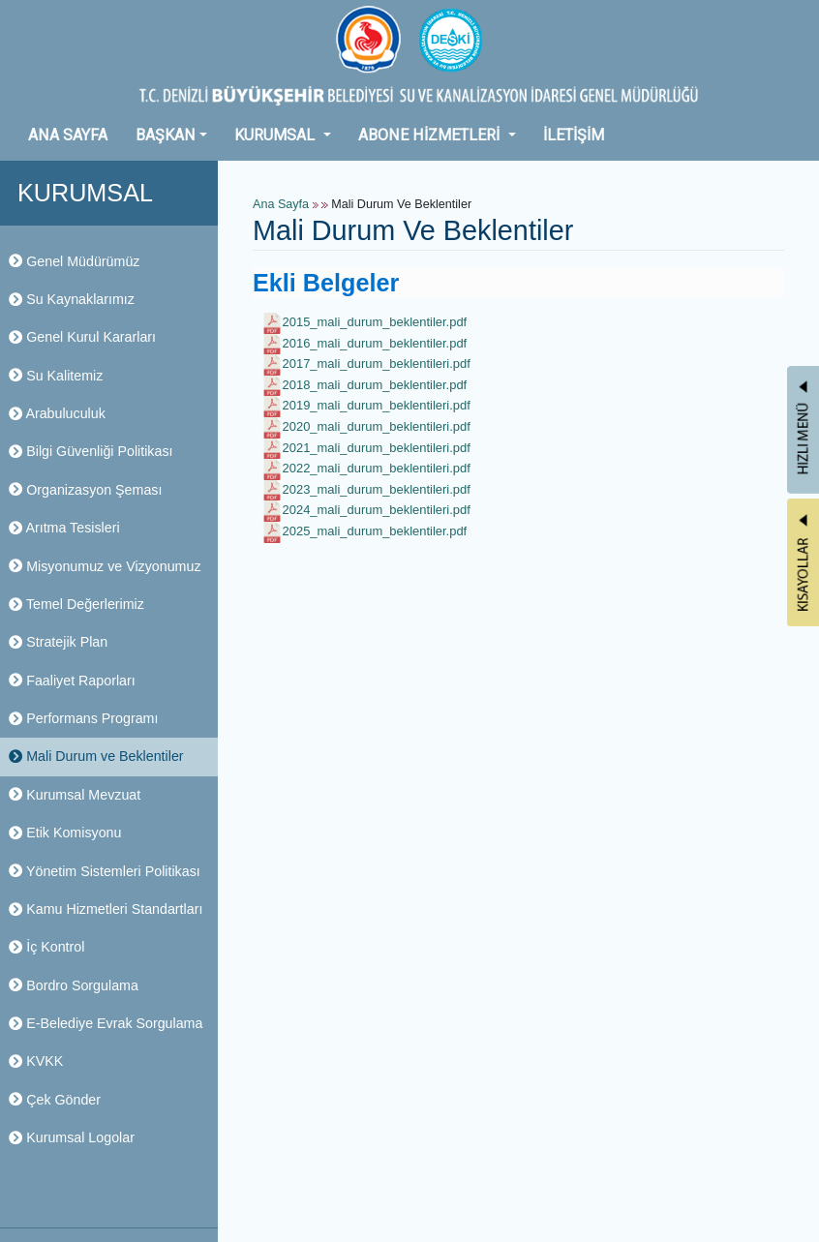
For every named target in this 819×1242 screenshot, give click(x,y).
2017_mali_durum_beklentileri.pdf (376, 363)
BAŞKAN (166, 135)
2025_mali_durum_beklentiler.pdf (375, 531)
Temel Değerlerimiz (76, 604)
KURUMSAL (276, 135)
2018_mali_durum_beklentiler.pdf (375, 385)
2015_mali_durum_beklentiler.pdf (375, 322)
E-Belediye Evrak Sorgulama (105, 1023)
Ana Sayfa (281, 204)
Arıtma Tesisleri (64, 527)
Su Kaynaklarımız (72, 299)
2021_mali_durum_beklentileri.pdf (376, 447)
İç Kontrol (46, 946)
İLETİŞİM (573, 135)
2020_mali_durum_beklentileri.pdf (376, 426)
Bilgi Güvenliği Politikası (90, 451)
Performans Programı (83, 718)
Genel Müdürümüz (74, 261)
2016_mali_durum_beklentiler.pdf (375, 343)
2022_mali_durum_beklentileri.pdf (376, 468)
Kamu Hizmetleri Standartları (105, 909)
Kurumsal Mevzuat (74, 795)
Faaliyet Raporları (72, 680)
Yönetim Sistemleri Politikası (104, 871)
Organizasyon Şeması (85, 490)
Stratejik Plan (58, 642)
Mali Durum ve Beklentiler (96, 756)
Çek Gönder (55, 1099)
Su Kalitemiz (56, 375)
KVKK (36, 1061)
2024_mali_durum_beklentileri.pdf (376, 509)
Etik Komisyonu (65, 832)
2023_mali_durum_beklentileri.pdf (376, 489)
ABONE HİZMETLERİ (430, 135)
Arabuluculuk (57, 413)
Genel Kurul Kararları (82, 337)
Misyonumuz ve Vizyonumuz (105, 566)
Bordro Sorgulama (73, 985)
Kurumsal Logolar (72, 1137)
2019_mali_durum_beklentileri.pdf (376, 405)
